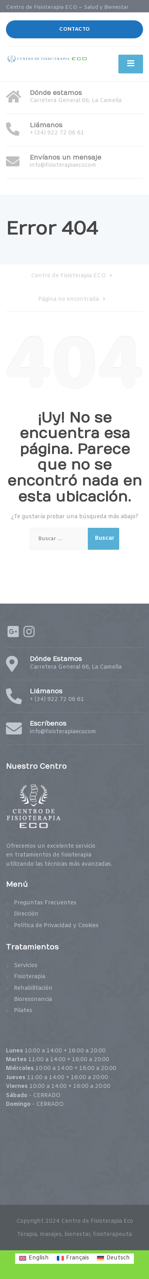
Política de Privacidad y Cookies (56, 926)
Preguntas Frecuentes (45, 903)
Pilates (23, 1011)
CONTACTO (74, 29)
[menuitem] (34, 1258)
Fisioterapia (29, 977)
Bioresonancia (33, 999)
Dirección (26, 914)
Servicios (25, 965)
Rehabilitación (33, 988)
